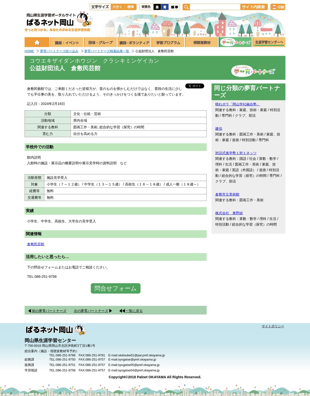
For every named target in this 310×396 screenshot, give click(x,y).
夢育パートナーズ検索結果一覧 (106, 51)
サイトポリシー (273, 326)
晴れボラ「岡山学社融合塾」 (237, 104)
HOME (29, 51)
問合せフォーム (115, 288)
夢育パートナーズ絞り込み (59, 51)
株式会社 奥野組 (229, 213)
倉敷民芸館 (35, 244)
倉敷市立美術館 (227, 194)
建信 (218, 129)
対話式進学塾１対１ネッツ (236, 153)
